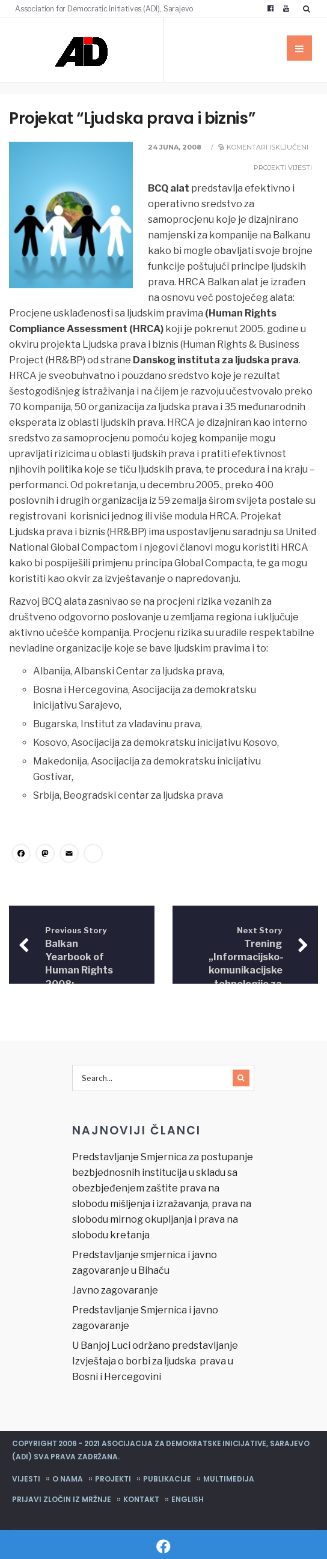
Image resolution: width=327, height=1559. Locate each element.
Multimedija (228, 1479)
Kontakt (141, 1499)
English (187, 1499)
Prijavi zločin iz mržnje (61, 1499)
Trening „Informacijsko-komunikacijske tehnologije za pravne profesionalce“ (246, 971)
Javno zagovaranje (115, 1290)
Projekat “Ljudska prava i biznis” (132, 118)
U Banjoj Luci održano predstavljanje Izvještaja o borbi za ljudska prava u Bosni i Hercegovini (155, 1361)
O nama (67, 1479)
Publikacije (167, 1479)
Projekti (270, 167)
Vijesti (300, 167)
